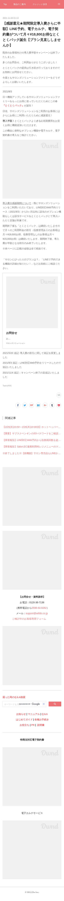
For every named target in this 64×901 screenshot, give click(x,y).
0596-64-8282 (39, 611)
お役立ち (24, 728)
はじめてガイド (24, 723)
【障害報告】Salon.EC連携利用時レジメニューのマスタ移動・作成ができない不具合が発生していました (32, 450)
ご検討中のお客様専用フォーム (29, 622)
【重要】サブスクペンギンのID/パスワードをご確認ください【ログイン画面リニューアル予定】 (32, 436)
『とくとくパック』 (13, 105)
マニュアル (34, 717)
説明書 (40, 728)
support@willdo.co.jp (37, 616)
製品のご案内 (19, 4)
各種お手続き (41, 723)
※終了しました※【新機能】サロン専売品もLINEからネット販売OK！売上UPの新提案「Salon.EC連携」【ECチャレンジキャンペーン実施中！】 (32, 456)
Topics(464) (7, 389)
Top (5, 4)
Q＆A (45, 717)
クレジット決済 (40, 4)
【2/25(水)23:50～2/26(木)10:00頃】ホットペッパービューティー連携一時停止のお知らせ (32, 430)
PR (32, 728)
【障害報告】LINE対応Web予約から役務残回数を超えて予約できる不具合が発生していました (32, 443)
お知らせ (21, 717)
